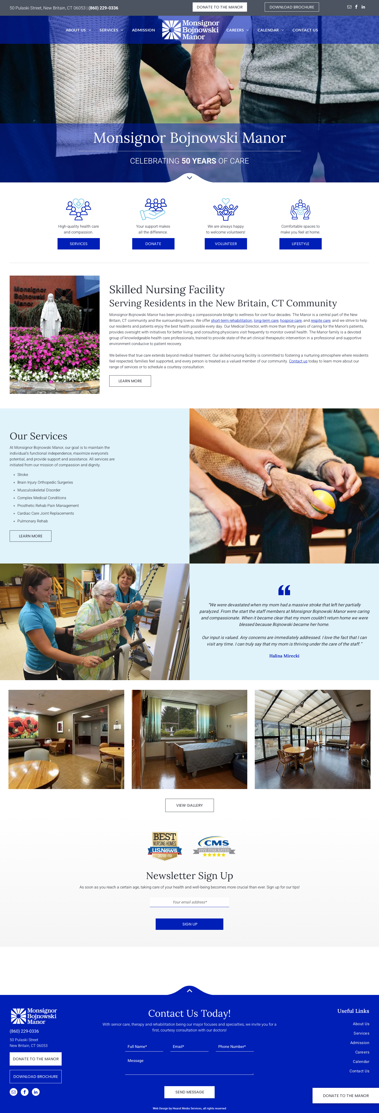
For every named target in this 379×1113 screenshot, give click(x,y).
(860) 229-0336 (24, 1031)
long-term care (266, 320)
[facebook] (356, 7)
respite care (320, 320)
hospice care (291, 320)
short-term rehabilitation (231, 320)
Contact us (298, 361)
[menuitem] (78, 29)
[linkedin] (363, 7)
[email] (349, 7)
